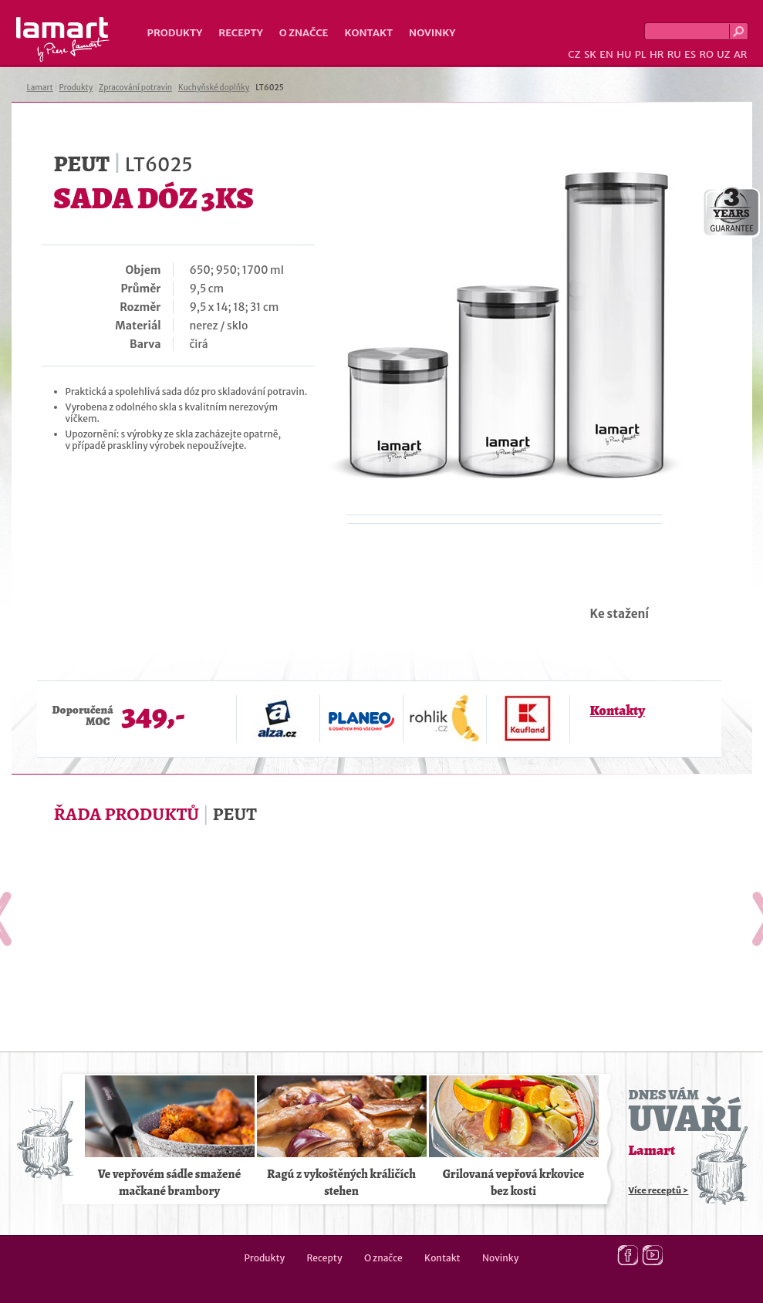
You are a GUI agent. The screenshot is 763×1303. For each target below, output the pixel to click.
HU (623, 54)
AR (741, 54)
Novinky (432, 32)
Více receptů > (659, 1190)
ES (690, 54)
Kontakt (368, 32)
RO (706, 54)
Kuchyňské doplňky (213, 88)
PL (641, 54)
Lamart (62, 39)
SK (590, 54)
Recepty (240, 32)
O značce (304, 32)
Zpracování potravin (135, 88)
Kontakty (617, 710)
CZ (574, 54)
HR (656, 54)
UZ (723, 54)
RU (674, 54)
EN (606, 54)
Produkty (175, 32)
